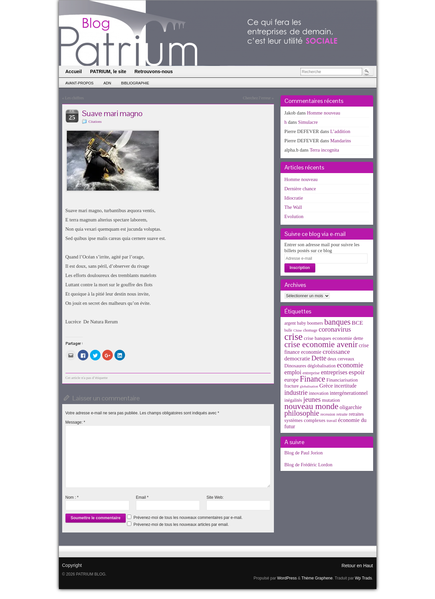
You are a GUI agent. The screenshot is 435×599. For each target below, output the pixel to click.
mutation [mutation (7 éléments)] (331, 400)
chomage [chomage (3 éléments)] (310, 330)
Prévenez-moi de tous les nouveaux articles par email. (181, 524)
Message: (75, 422)
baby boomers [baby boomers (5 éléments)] (310, 323)
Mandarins (340, 140)
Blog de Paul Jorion (303, 452)
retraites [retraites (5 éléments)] (356, 414)
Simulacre (308, 122)
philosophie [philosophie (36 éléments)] (302, 413)
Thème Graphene (316, 578)
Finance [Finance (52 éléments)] (312, 378)
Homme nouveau (323, 112)
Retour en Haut (357, 565)
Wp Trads (363, 578)
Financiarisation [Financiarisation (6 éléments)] (342, 380)
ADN (107, 83)
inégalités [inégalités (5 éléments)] (293, 400)
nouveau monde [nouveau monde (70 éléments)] (311, 406)
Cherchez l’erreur (257, 98)
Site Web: (215, 497)
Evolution (294, 216)
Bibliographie (135, 83)
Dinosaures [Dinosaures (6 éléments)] (295, 365)
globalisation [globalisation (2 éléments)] (309, 386)
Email (142, 497)
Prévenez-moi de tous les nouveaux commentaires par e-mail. (188, 517)
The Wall (293, 207)
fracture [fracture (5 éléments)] (291, 386)
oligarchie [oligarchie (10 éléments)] (351, 407)
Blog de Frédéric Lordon (308, 464)
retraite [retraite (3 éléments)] (342, 414)
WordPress (287, 578)
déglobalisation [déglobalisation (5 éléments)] (321, 365)
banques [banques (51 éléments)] (337, 321)
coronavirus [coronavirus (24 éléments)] (335, 329)
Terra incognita (324, 150)
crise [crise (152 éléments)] (293, 336)
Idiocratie (293, 198)
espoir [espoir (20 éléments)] (357, 372)
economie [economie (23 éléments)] (350, 365)
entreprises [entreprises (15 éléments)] (334, 372)
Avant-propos (79, 83)
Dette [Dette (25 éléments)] (318, 358)
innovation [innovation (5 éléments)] (319, 393)
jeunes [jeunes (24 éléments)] (312, 399)
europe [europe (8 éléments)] (291, 380)
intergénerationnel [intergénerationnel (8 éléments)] (349, 393)
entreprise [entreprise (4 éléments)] (311, 372)
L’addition (340, 131)
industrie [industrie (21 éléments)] (296, 392)
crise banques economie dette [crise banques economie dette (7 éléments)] (333, 338)
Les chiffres (74, 98)
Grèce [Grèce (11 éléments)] (326, 386)
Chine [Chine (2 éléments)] (297, 330)
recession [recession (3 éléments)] (328, 414)
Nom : (72, 497)
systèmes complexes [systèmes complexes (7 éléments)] (305, 420)
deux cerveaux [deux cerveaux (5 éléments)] (340, 358)
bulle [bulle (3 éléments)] (288, 330)
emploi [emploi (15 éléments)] (293, 372)
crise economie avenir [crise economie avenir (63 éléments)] (321, 344)
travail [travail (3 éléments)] (331, 420)
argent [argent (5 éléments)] (290, 323)
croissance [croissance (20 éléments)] (336, 351)
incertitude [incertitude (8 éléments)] (345, 386)
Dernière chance (300, 188)
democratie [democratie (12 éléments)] (297, 358)
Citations (95, 121)
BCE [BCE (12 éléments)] (357, 322)
